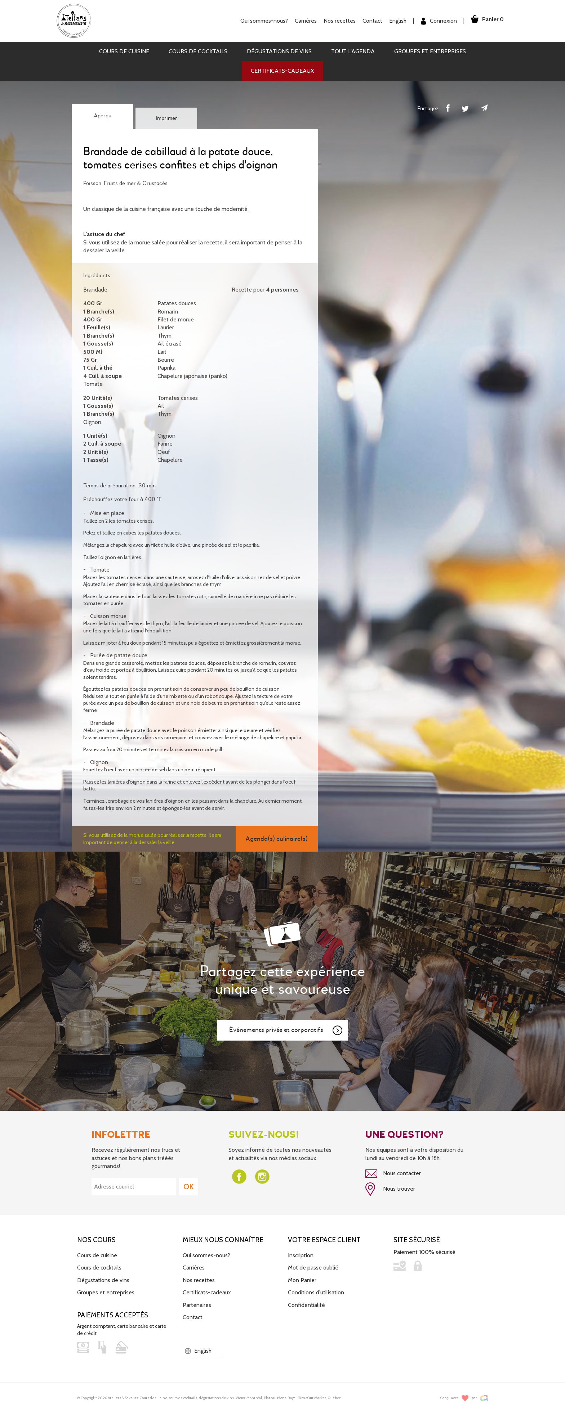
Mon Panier (302, 1278)
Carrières (302, 20)
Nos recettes (336, 20)
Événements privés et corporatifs (286, 1030)
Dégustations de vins (279, 51)
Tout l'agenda (353, 51)
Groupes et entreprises (430, 51)
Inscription (300, 1254)
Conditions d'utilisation (316, 1291)
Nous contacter (393, 1173)
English (394, 20)
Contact (369, 20)
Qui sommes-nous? (260, 20)
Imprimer (166, 118)
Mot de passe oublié (313, 1266)
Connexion (435, 21)
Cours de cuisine (124, 51)
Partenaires (197, 1303)
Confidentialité (306, 1303)
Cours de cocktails (198, 51)
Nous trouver (390, 1188)
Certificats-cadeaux (282, 70)
